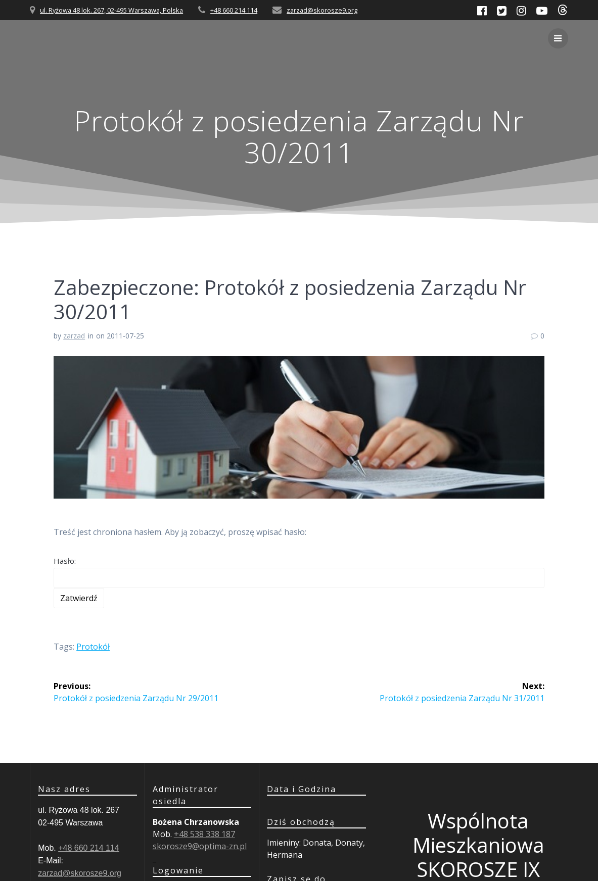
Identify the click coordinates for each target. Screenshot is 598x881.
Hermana (284, 854)
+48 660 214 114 (233, 10)
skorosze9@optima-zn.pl (200, 846)
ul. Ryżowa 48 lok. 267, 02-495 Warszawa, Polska (111, 10)
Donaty (349, 842)
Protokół (93, 646)
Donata (317, 842)
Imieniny (283, 842)
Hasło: (299, 572)
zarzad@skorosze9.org (322, 10)
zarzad (74, 335)
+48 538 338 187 (204, 834)
